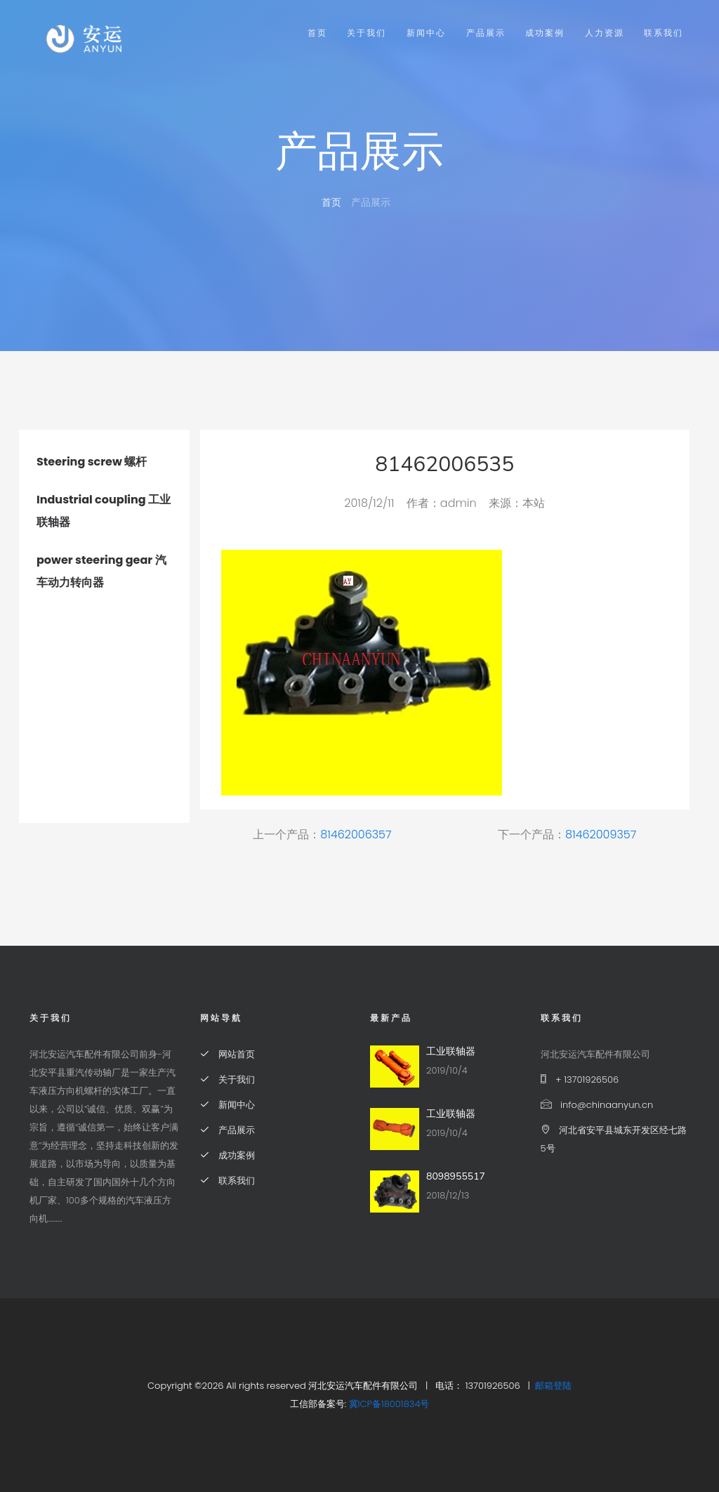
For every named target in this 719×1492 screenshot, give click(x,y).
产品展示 (486, 33)
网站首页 (228, 1054)
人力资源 (604, 33)
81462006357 (355, 834)
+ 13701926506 (580, 1079)
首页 (317, 33)
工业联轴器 (450, 1051)
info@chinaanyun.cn (597, 1104)
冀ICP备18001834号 (389, 1404)
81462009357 (600, 834)
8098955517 (455, 1176)
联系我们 (663, 33)
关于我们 (366, 33)
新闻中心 (426, 33)
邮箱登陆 (553, 1385)
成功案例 (545, 33)
